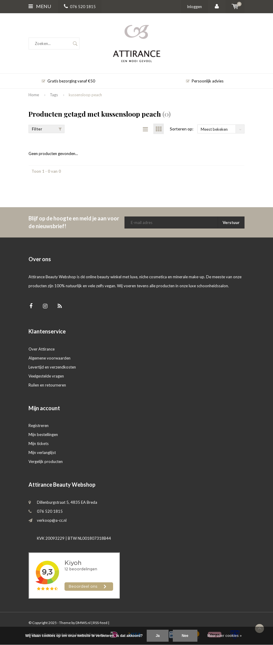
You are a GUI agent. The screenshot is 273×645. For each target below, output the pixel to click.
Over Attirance (41, 349)
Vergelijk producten (45, 461)
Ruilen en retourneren (47, 385)
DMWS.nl (83, 622)
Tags (54, 94)
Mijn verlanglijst (42, 452)
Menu (39, 6)
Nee (185, 636)
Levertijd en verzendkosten (52, 367)
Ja (158, 636)
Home (33, 94)
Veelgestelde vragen (46, 376)
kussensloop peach (85, 94)
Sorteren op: (182, 128)
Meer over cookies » (224, 636)
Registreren (38, 425)
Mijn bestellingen (43, 434)
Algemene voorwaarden (49, 358)
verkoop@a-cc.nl (52, 520)
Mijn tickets (38, 443)
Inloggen (194, 6)
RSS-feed (100, 622)
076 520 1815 (80, 6)
